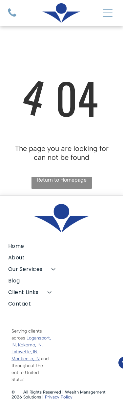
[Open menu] (108, 13)
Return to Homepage (62, 180)
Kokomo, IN (30, 345)
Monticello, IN (25, 359)
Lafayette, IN (24, 352)
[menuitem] (61, 246)
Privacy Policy (58, 397)
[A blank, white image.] (12, 16)
